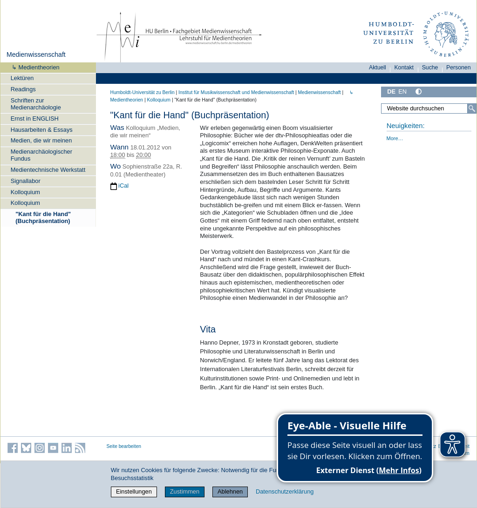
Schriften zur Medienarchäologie (36, 104)
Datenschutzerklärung (284, 491)
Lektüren (22, 78)
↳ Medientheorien (33, 67)
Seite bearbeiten (124, 446)
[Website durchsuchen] (428, 108)
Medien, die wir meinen (41, 140)
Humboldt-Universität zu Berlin (142, 92)
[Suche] (472, 108)
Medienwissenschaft (36, 54)
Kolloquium (25, 192)
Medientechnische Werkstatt (48, 169)
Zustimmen (184, 491)
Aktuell (377, 67)
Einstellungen (134, 491)
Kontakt (404, 67)
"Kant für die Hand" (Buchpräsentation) (43, 217)
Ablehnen (230, 491)
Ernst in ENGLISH (35, 118)
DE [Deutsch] (391, 91)
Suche (430, 67)
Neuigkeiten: (406, 125)
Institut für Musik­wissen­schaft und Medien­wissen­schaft (236, 92)
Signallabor (26, 180)
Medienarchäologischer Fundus (41, 155)
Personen (458, 67)
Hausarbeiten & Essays (42, 129)
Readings (23, 89)
